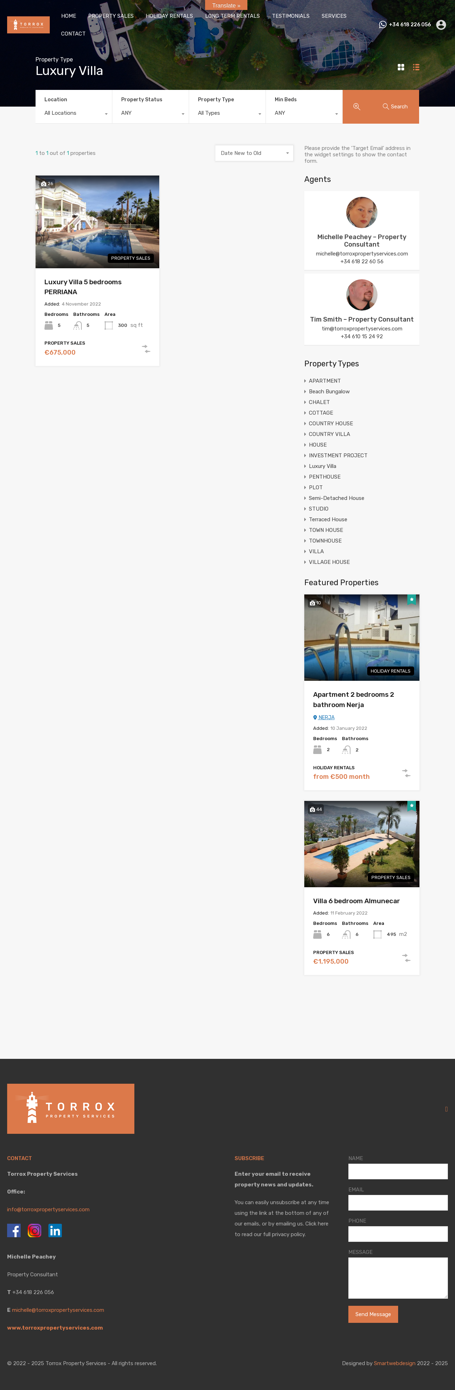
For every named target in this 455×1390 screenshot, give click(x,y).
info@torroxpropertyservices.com (48, 1209)
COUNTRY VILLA (329, 434)
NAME (355, 1158)
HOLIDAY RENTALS (169, 16)
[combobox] (74, 114)
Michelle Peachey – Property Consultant (361, 241)
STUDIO (318, 509)
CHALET (319, 402)
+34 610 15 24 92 (362, 336)
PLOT (316, 487)
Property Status (141, 100)
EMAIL (356, 1189)
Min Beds (286, 100)
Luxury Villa (322, 466)
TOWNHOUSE (325, 541)
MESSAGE (360, 1252)
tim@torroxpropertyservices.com (362, 328)
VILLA (316, 551)
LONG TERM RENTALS (232, 16)
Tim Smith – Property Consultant (362, 319)
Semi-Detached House (336, 498)
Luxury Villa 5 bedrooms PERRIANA (83, 287)
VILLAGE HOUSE (329, 562)
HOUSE (318, 445)
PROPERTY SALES (111, 16)
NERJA (323, 718)
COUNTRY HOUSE (331, 423)
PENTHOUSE (325, 477)
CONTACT (73, 34)
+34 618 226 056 (410, 25)
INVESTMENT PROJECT (338, 455)
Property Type (216, 100)
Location (55, 100)
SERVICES (334, 16)
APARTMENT (325, 381)
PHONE (357, 1221)
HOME (68, 16)
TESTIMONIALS (291, 16)
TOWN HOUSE (326, 530)
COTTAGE (321, 413)
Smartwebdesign (395, 1363)
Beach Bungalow (329, 391)
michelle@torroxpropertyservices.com (362, 253)
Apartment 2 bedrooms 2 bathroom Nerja (353, 699)
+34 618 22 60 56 (362, 261)
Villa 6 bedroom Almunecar (356, 901)
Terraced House (328, 519)
